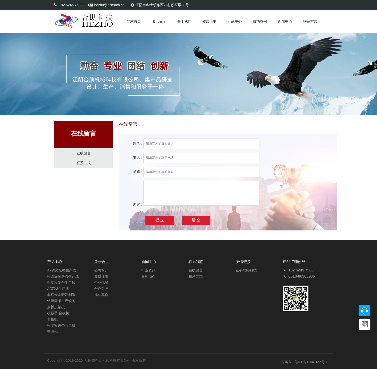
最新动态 (148, 276)
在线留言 (84, 153)
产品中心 (235, 21)
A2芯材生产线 (58, 289)
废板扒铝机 (56, 307)
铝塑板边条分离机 (61, 325)
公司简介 (101, 270)
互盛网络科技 (246, 270)
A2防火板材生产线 (61, 270)
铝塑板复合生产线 (61, 282)
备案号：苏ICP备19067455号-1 (304, 362)
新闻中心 (285, 21)
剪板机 (52, 319)
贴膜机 (52, 331)
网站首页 (134, 21)
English (159, 21)
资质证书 (209, 21)
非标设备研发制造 (61, 295)
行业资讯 (148, 270)
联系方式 (310, 21)
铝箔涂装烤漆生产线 (63, 276)
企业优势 (101, 282)
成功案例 (260, 21)
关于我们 (184, 21)
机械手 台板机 (58, 313)
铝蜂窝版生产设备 (61, 301)
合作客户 (101, 289)
